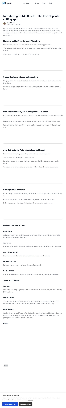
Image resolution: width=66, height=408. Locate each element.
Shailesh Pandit (11, 22)
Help (50, 3)
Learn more (30, 399)
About (37, 3)
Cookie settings (25, 404)
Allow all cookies (10, 404)
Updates (6, 365)
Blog (44, 3)
